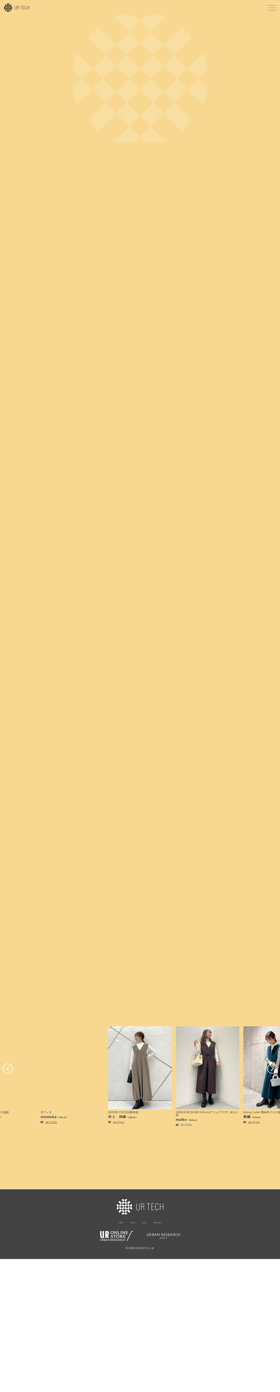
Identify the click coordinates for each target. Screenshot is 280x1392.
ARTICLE (146, 1354)
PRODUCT (109, 1354)
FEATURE (128, 1354)
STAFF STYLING (167, 1354)
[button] (10, 1199)
